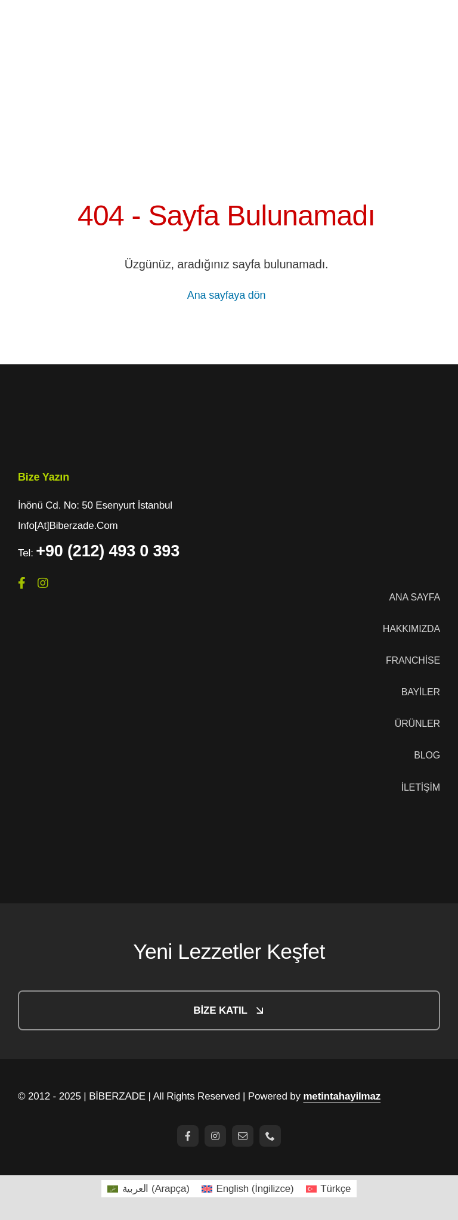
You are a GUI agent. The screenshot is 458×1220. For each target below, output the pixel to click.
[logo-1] (77, 399)
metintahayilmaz (341, 1096)
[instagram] (43, 583)
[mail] (242, 1136)
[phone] (270, 1136)
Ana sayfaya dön (226, 295)
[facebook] (22, 583)
